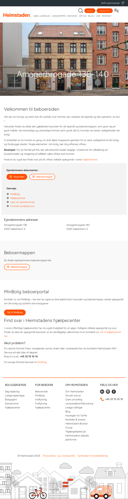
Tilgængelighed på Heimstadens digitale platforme (77, 435)
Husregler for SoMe (76, 415)
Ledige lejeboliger (15, 395)
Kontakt (107, 16)
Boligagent (11, 399)
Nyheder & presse (75, 419)
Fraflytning (41, 403)
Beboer (90, 11)
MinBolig (15, 194)
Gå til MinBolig (15, 312)
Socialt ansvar (73, 395)
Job (98, 16)
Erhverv (72, 16)
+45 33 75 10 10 (114, 399)
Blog (91, 16)
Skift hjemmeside (110, 3)
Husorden (16, 176)
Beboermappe (42, 176)
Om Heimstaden (74, 391)
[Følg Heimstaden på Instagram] (108, 392)
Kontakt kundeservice (22, 206)
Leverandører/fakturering (79, 403)
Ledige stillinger (74, 407)
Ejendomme (59, 16)
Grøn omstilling (73, 399)
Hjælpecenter (104, 11)
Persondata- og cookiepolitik (59, 455)
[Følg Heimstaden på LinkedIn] (102, 392)
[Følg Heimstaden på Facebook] (114, 392)
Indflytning (41, 399)
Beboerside (41, 391)
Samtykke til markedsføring (93, 455)
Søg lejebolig (42, 16)
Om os (83, 16)
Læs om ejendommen (22, 202)
